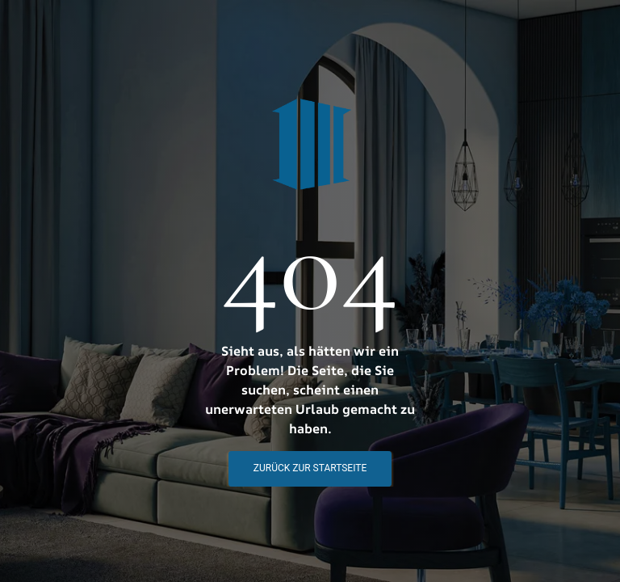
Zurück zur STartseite (310, 468)
